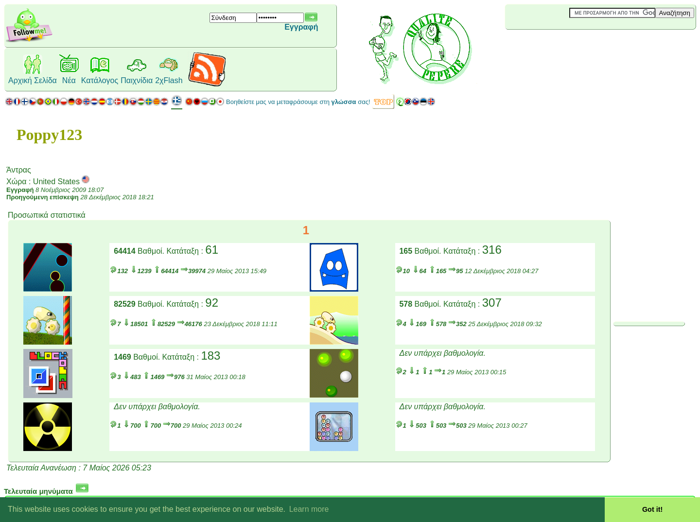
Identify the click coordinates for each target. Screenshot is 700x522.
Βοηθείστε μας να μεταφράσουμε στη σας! (298, 101)
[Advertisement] (563, 45)
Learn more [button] (309, 509)
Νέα (69, 80)
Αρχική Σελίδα (32, 80)
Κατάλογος (99, 80)
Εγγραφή (301, 27)
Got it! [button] (652, 509)
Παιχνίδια (137, 80)
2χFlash (168, 80)
